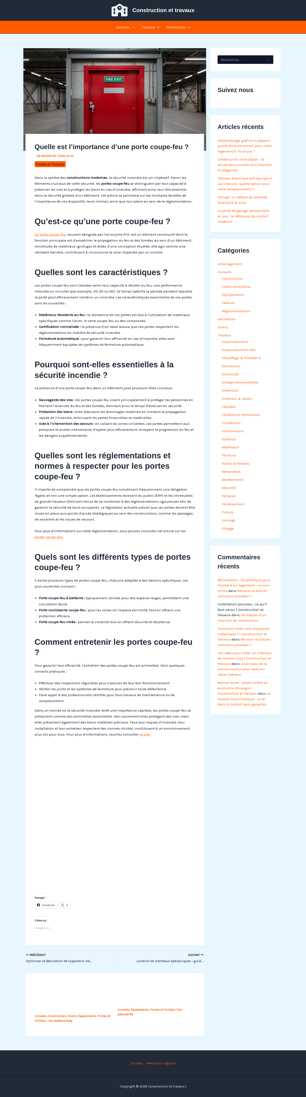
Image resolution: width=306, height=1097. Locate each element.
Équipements (87, 1016)
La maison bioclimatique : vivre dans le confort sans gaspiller (244, 698)
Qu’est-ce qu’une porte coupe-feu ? (151, 1001)
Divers (72, 1016)
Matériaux (230, 447)
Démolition (231, 366)
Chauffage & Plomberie (241, 358)
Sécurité (229, 488)
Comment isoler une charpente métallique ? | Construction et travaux (243, 633)
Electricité (230, 374)
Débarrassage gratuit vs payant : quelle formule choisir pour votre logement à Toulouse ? (245, 145)
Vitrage (228, 528)
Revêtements (233, 479)
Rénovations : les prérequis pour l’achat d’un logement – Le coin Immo (244, 585)
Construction (57, 1016)
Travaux (150, 27)
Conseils (125, 27)
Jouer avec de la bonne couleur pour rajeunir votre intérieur (242, 669)
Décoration (227, 319)
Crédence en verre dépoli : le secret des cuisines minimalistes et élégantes (245, 164)
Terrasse (228, 496)
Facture (228, 303)
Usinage (229, 520)
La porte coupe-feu (50, 234)
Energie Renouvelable (240, 382)
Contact (136, 1063)
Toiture (227, 512)
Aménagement (230, 264)
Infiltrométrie (233, 431)
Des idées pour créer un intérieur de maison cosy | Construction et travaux (245, 658)
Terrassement (233, 504)
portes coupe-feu (49, 537)
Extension (230, 390)
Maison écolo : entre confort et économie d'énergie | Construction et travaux (242, 687)
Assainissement (235, 342)
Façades (229, 406)
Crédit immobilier (236, 286)
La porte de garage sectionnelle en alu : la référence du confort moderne (243, 216)
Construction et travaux (163, 10)
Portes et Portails (50, 164)
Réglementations (236, 311)
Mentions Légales (161, 1063)
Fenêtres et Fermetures (241, 415)
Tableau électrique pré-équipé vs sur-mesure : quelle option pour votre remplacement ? (245, 183)
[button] (132, 27)
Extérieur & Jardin (237, 398)
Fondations (231, 423)
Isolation (229, 439)
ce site (144, 734)
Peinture (229, 455)
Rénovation (231, 471)
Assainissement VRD (239, 350)
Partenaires (178, 27)
